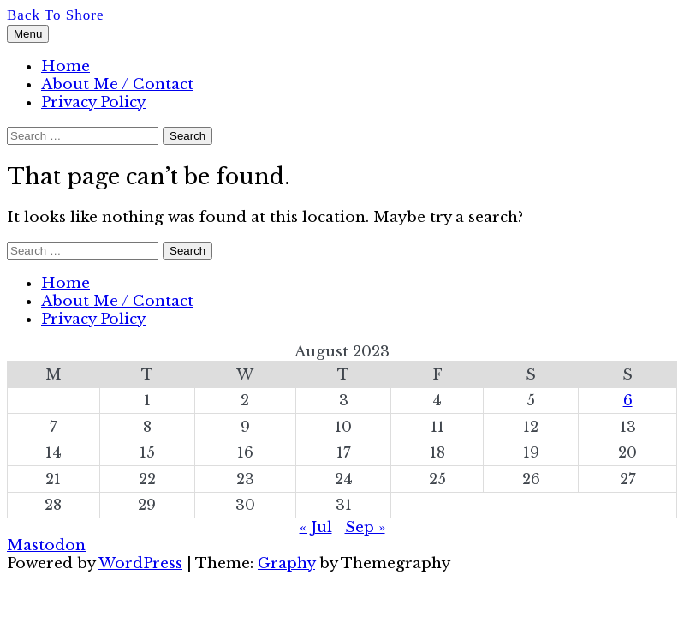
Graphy (286, 563)
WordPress (140, 563)
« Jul (316, 527)
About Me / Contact (117, 84)
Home (65, 66)
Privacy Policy (93, 102)
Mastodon (46, 545)
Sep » (365, 527)
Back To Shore (55, 15)
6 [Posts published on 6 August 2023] (628, 401)
